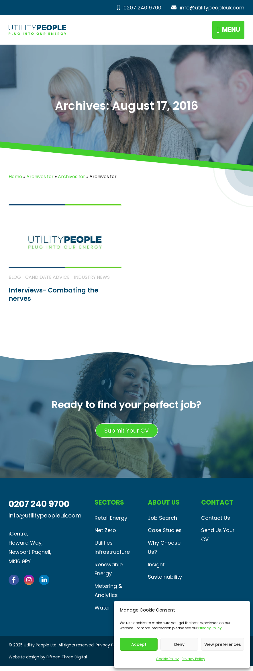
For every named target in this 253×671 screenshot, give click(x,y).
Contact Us (215, 519)
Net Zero (105, 532)
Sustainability (165, 580)
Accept (138, 644)
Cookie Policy (167, 658)
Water (102, 612)
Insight (156, 568)
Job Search (162, 519)
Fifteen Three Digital (66, 662)
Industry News (92, 279)
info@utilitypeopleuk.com (207, 7)
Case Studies (165, 532)
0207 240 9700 (139, 7)
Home (15, 178)
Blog (15, 279)
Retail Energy (111, 519)
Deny (179, 644)
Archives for (40, 178)
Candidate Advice (47, 279)
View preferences (222, 644)
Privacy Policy (210, 628)
